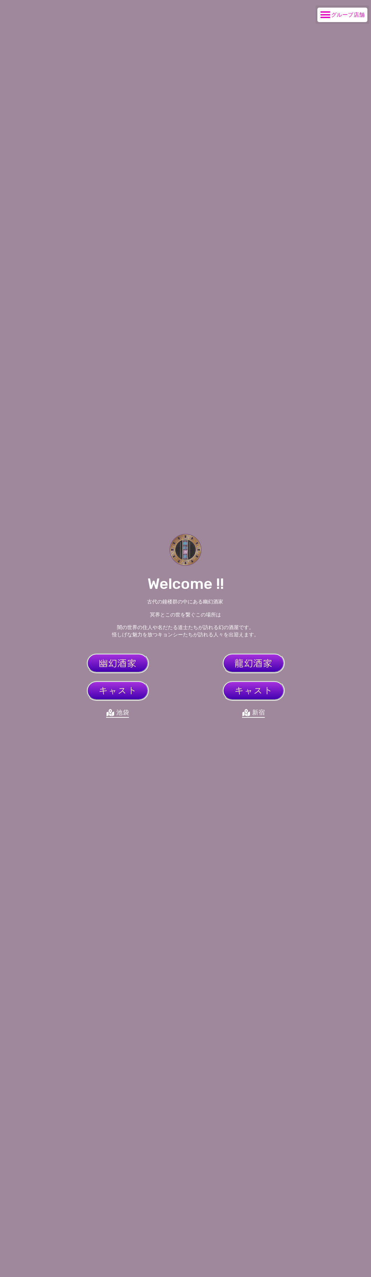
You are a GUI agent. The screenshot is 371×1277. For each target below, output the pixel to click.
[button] (342, 14)
